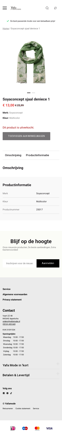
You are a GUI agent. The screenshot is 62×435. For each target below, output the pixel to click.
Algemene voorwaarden (15, 294)
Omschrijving (13, 155)
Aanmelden (48, 263)
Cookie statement (23, 408)
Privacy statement (12, 299)
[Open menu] (5, 8)
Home (6, 28)
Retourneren (8, 408)
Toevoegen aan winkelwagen (26, 136)
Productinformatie (37, 155)
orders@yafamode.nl (11, 321)
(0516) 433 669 (9, 324)
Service (6, 289)
